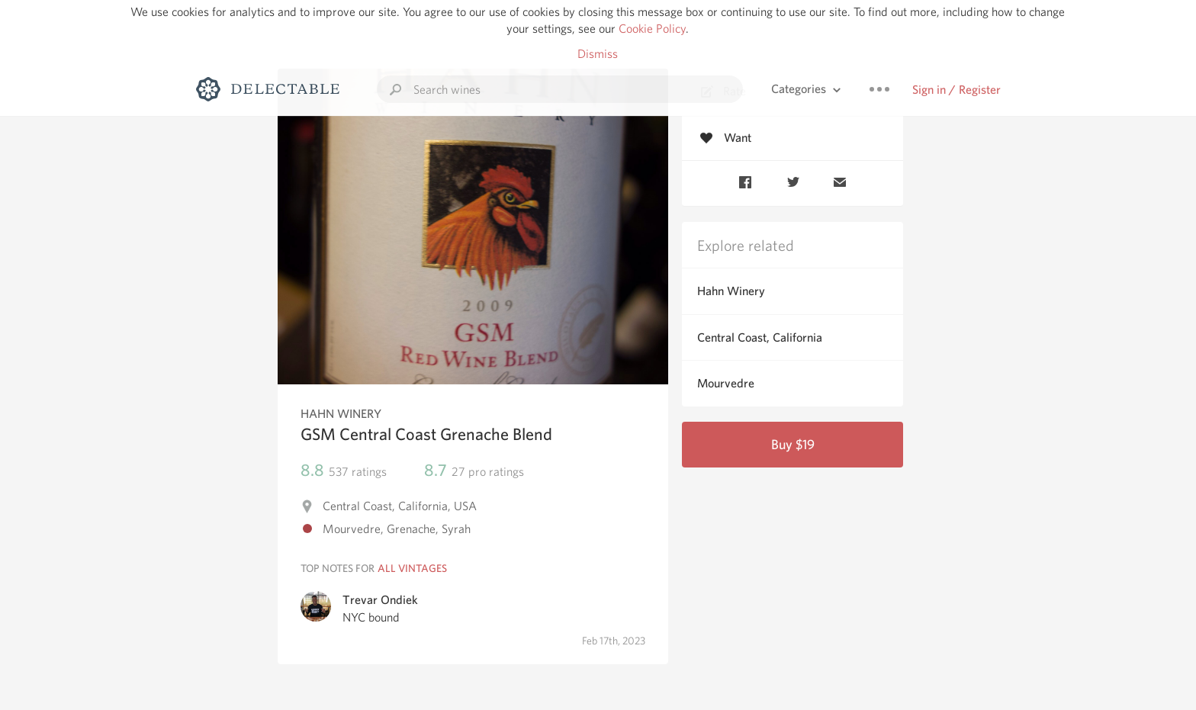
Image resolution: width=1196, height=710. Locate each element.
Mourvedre (725, 383)
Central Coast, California (759, 337)
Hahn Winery (731, 291)
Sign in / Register (956, 89)
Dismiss (597, 54)
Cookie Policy (652, 28)
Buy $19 (793, 444)
